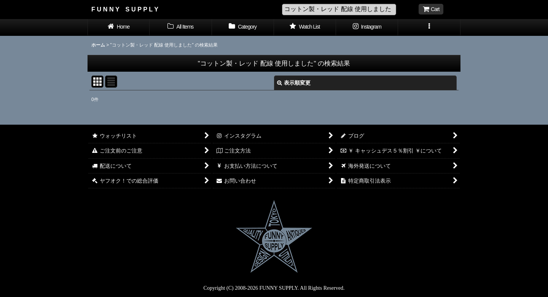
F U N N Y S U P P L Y (124, 9)
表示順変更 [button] (294, 83)
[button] (429, 27)
